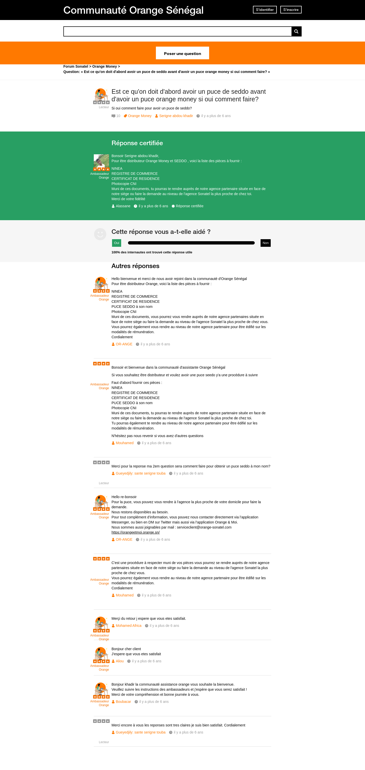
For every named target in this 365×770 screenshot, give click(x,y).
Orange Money (140, 116)
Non (266, 243)
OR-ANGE (124, 344)
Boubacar (123, 702)
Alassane (123, 206)
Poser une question (182, 53)
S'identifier (265, 9)
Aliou (120, 661)
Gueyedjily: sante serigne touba (141, 473)
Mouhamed (125, 443)
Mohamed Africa (128, 626)
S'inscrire (291, 9)
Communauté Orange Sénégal (133, 10)
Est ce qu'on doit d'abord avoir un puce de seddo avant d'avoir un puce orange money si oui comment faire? (189, 95)
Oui (116, 243)
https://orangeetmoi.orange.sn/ (136, 532)
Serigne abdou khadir (176, 116)
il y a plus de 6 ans (153, 206)
